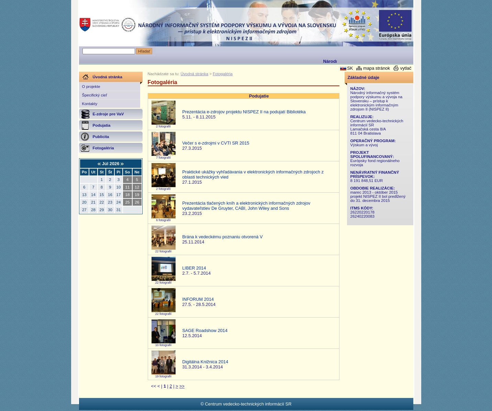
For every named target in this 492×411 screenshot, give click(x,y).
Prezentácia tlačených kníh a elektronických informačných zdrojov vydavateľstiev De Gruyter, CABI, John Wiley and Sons (246, 206)
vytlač (406, 68)
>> (181, 386)
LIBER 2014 (194, 268)
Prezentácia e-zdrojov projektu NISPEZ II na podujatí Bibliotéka (244, 111)
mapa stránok (376, 68)
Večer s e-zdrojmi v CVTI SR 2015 (215, 143)
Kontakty (90, 104)
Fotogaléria (223, 74)
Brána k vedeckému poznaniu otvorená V (222, 236)
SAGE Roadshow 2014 (205, 330)
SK (350, 68)
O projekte (91, 86)
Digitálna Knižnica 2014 (205, 361)
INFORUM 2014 (198, 299)
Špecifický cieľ (94, 95)
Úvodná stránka (195, 74)
